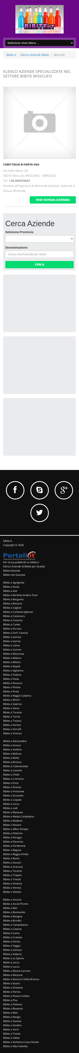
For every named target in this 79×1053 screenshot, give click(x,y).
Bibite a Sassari (12, 862)
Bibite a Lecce (11, 804)
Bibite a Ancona (12, 899)
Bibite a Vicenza (12, 733)
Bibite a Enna (11, 783)
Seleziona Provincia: (19, 232)
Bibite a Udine (11, 1038)
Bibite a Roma (11, 858)
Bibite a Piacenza (13, 841)
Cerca (39, 264)
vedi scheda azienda (53, 200)
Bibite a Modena (12, 820)
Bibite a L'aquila (12, 799)
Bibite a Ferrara (12, 628)
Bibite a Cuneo (11, 624)
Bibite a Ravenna (13, 1008)
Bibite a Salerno (12, 704)
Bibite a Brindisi (12, 920)
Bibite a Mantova (13, 812)
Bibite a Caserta (12, 770)
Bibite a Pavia (11, 679)
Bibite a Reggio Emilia (15, 854)
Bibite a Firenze (12, 787)
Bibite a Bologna (12, 916)
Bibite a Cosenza (13, 620)
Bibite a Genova (12, 950)
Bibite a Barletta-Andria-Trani (20, 595)
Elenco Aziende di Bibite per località (24, 566)
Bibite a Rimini (11, 700)
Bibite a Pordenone (14, 846)
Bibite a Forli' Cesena (15, 633)
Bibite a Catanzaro (14, 616)
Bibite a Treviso (12, 721)
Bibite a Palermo (13, 833)
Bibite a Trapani (12, 875)
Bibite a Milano (12, 662)
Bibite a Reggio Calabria (17, 695)
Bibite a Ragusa (12, 850)
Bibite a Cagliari (12, 607)
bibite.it (7, 541)
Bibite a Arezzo (12, 745)
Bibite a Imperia (12, 954)
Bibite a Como (11, 933)
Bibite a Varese (12, 725)
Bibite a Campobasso (15, 925)
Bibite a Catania (12, 929)
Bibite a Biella (11, 758)
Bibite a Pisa (10, 1000)
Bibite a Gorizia (12, 637)
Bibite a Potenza (12, 1004)
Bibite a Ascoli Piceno (15, 904)
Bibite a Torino (11, 716)
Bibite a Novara (12, 825)
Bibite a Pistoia (11, 687)
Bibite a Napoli (11, 666)
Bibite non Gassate (14, 575)
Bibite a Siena (11, 708)
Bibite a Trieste (12, 879)
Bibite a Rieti (10, 1012)
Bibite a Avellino (12, 749)
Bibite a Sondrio (12, 1025)
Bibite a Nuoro (11, 983)
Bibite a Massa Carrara (16, 971)
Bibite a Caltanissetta (15, 766)
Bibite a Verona (12, 887)
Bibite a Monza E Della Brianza (21, 979)
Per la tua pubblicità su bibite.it (21, 562)
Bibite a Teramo (12, 871)
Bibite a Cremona (13, 779)
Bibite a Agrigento (13, 582)
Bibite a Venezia (12, 883)
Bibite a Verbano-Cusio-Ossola (21, 1042)
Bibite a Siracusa (13, 866)
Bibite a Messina (13, 975)
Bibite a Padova (12, 674)
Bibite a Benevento (14, 912)
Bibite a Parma (11, 992)
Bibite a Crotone (12, 937)
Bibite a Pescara (12, 683)
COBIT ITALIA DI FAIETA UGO (21, 164)
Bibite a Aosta (11, 586)
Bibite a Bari (10, 908)
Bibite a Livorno (12, 649)
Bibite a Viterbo (12, 892)
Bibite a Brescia (12, 762)
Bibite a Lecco (11, 962)
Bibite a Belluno (12, 753)
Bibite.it (11, 55)
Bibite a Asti (10, 591)
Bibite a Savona (12, 1021)
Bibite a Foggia (11, 945)
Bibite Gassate (11, 570)
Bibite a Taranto (12, 712)
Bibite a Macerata (13, 654)
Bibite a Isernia (12, 641)
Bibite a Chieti (11, 774)
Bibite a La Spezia (13, 958)
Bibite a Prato (11, 691)
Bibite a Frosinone (13, 791)
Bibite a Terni (11, 1029)
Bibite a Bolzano (12, 603)
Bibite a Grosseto (13, 795)
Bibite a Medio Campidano (18, 816)
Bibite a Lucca (11, 966)
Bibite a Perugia (12, 837)
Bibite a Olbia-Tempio (15, 829)
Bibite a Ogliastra (13, 670)
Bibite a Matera (12, 658)
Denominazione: (16, 247)
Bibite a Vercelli (12, 729)
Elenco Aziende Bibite (35, 55)
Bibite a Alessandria (15, 741)
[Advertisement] (36, 303)
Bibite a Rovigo (11, 1017)
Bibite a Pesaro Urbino (16, 996)
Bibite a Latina (11, 645)
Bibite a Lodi (10, 808)
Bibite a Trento (11, 1033)
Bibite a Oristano (13, 987)
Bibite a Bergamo (13, 599)
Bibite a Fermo (11, 941)
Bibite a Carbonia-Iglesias (18, 612)
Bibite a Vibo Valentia (15, 1046)
